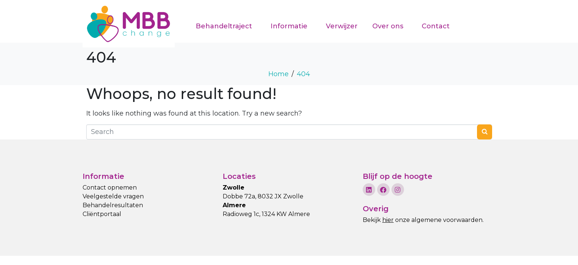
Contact (436, 26)
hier (388, 219)
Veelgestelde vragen (113, 196)
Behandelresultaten (113, 205)
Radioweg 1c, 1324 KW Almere (266, 214)
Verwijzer (342, 26)
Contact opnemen (110, 187)
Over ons (387, 26)
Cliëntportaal (102, 214)
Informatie (289, 26)
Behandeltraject (224, 26)
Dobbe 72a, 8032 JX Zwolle (263, 196)
